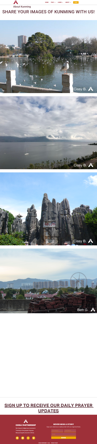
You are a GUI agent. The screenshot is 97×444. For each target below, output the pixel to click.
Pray (53, 2)
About (68, 2)
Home (46, 2)
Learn (60, 2)
